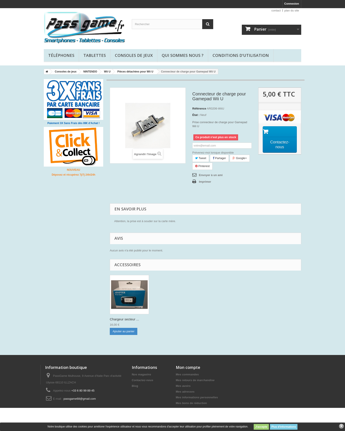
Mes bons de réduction (191, 403)
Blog (135, 386)
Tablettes (94, 55)
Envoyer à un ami (211, 175)
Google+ (240, 158)
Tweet (200, 158)
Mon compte (188, 367)
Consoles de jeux (134, 55)
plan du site (291, 10)
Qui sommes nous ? (183, 55)
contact (276, 10)
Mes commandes (187, 374)
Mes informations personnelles (197, 397)
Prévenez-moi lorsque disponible (213, 152)
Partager (219, 158)
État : (196, 115)
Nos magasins (141, 374)
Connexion (291, 3)
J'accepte (261, 426)
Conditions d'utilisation (241, 55)
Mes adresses (185, 391)
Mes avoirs (183, 386)
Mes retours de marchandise (195, 380)
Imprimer (205, 181)
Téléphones (61, 55)
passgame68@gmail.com (80, 398)
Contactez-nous (142, 380)
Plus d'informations (284, 426)
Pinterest (202, 166)
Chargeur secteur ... (168, 319)
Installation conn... (123, 319)
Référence (199, 108)
